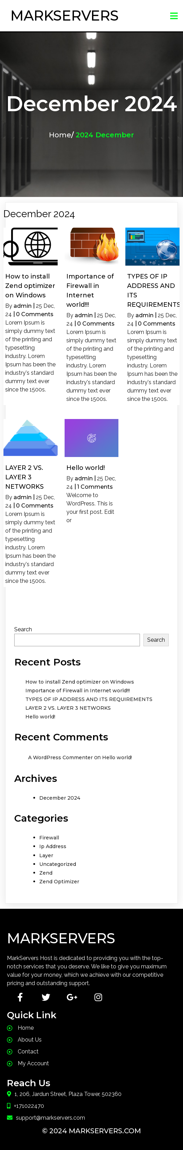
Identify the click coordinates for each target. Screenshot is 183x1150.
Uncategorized (57, 864)
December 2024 (59, 798)
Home (60, 135)
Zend (45, 873)
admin (23, 306)
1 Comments (95, 486)
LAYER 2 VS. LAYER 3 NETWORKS (68, 708)
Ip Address (52, 846)
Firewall (49, 838)
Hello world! (40, 717)
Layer (46, 855)
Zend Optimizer (59, 881)
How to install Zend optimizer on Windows (79, 682)
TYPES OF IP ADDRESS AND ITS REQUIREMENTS (88, 699)
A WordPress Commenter (60, 757)
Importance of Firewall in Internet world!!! (77, 690)
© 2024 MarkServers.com (91, 1131)
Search (23, 629)
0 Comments (34, 314)
